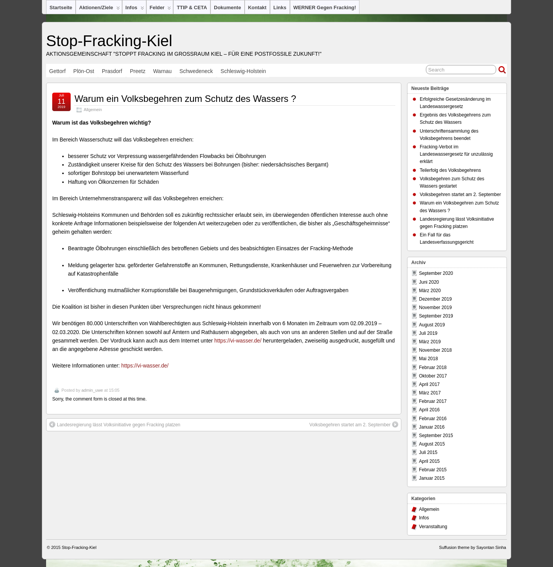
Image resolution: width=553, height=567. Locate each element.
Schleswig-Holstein (243, 71)
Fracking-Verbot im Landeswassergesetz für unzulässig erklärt (456, 154)
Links (279, 7)
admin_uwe (92, 390)
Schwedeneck (196, 71)
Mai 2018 (428, 358)
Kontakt (257, 7)
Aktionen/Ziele (99, 9)
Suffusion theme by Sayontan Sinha (472, 547)
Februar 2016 (433, 418)
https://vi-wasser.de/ (238, 341)
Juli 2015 (428, 452)
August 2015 (432, 444)
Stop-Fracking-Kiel (109, 40)
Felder (160, 9)
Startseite (61, 7)
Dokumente (227, 7)
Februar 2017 (433, 401)
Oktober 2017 (433, 376)
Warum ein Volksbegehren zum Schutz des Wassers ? (185, 98)
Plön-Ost (83, 71)
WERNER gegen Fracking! (324, 7)
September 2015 (436, 435)
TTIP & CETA (192, 7)
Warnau (162, 71)
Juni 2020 (429, 282)
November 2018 (435, 350)
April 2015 (429, 461)
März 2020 (430, 290)
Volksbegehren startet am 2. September (354, 424)
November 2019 (435, 307)
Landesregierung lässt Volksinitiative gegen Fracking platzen (114, 424)
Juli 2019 (428, 333)
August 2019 (432, 325)
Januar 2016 (432, 427)
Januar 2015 (432, 478)
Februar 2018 (433, 367)
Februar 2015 (433, 469)
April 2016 (429, 409)
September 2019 (436, 316)
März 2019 (430, 341)
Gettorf (57, 71)
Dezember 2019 (435, 299)
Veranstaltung (433, 526)
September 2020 (436, 273)
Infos (135, 9)
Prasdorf (112, 71)
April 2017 (429, 384)
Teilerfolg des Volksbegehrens (450, 170)
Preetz (137, 71)
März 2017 (430, 393)
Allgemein (93, 109)
